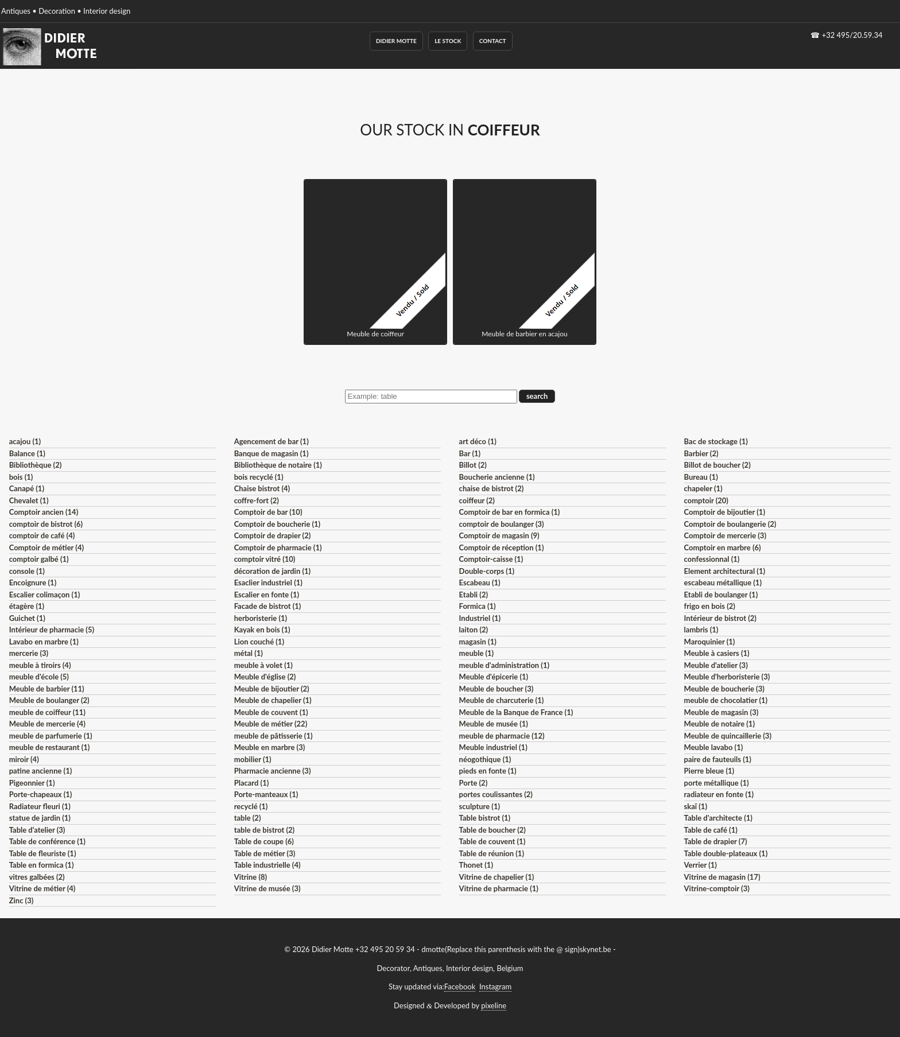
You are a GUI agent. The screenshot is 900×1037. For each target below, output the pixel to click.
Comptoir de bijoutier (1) (724, 511)
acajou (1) (25, 441)
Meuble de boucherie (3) (724, 688)
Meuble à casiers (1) (717, 653)
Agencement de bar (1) (271, 441)
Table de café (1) (711, 829)
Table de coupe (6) (264, 841)
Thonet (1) (476, 864)
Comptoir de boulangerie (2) (730, 524)
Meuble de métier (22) (271, 723)
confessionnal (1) (712, 559)
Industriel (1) (480, 618)
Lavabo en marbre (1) (44, 641)
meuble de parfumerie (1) (50, 735)
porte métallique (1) (716, 782)
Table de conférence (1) (47, 841)
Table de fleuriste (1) (42, 853)
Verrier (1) (700, 864)
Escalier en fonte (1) (266, 594)
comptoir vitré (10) (265, 559)
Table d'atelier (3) (37, 829)
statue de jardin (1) (40, 817)
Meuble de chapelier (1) (273, 700)
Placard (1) (251, 782)
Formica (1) (477, 606)
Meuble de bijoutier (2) (271, 688)
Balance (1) (27, 453)
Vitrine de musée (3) (267, 888)
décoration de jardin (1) (272, 571)
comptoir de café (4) (42, 535)
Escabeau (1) (480, 582)
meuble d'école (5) (39, 676)
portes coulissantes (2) (496, 794)
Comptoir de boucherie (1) (277, 524)
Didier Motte (396, 40)
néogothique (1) (485, 759)
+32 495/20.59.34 (852, 35)
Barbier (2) (701, 453)
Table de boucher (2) (492, 829)
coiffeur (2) (477, 500)
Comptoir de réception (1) (501, 547)
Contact (492, 40)
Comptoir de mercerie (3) (725, 535)
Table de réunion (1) (491, 853)
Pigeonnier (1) (32, 782)
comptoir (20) (706, 500)
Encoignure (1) (33, 582)
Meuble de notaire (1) (719, 723)
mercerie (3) (29, 653)
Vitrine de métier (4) (42, 888)
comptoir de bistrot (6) (46, 524)
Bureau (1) (701, 476)
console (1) (27, 571)
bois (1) (21, 476)
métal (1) (248, 653)
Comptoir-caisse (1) (491, 559)
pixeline (493, 1005)
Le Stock (448, 40)
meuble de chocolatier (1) (726, 700)
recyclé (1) (251, 806)
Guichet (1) (27, 618)
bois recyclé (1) (259, 476)
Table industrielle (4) (267, 864)
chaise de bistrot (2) (491, 488)
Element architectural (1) (724, 571)
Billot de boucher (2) (717, 464)
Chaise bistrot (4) (262, 488)
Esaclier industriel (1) (268, 582)
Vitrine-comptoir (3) (717, 888)
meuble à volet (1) (263, 665)
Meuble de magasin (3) (721, 712)
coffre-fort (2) (256, 500)
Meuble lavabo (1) (713, 747)
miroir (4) (24, 759)
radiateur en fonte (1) (719, 794)
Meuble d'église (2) (265, 676)
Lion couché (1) (259, 641)
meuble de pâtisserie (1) (273, 735)
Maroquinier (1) (709, 641)
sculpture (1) (479, 806)
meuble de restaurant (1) (49, 747)
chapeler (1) (703, 488)
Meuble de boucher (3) (496, 688)
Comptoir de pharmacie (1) (278, 547)
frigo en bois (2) (709, 606)
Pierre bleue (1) (709, 770)
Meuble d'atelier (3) (716, 665)
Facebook (459, 986)
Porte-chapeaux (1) (40, 794)
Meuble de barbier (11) (46, 688)
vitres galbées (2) (37, 876)
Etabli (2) (473, 594)
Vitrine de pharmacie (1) (498, 888)
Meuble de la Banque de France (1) (516, 712)
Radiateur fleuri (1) (40, 806)
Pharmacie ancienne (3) (272, 770)
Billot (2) (473, 464)
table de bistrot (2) (264, 829)
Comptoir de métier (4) (46, 547)
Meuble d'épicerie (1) (494, 676)
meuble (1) (476, 653)
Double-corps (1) (486, 571)
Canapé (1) (26, 488)
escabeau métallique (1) (723, 582)
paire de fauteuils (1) (717, 759)
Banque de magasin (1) (271, 453)
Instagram (495, 986)
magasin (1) (477, 641)
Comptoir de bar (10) (268, 511)
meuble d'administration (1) (504, 665)
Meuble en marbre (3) (269, 747)
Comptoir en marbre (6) (722, 547)
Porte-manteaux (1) (266, 794)
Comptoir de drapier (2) (272, 535)
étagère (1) (26, 606)
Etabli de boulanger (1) (721, 594)
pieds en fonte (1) (488, 770)
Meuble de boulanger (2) (49, 700)
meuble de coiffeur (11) (47, 712)
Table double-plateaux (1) (726, 853)
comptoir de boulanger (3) (501, 524)
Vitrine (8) (250, 876)
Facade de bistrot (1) (267, 606)
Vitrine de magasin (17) (722, 876)
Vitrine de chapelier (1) (496, 876)
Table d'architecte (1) (718, 817)
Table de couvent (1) (492, 841)
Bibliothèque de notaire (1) (278, 464)
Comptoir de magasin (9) (499, 535)
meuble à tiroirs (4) (40, 665)
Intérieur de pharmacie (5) (51, 629)
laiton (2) (473, 629)
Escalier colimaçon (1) (44, 594)
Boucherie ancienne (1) (497, 476)
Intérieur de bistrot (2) (720, 618)
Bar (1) (469, 453)
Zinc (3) (21, 900)
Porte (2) (473, 782)
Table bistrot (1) (485, 817)
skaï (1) (695, 806)
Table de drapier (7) (715, 841)
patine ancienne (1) (40, 770)
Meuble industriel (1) (493, 747)
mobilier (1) (252, 759)
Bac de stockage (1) (716, 441)
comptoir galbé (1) (39, 559)
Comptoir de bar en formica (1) (509, 511)
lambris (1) (701, 629)
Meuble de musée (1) (493, 723)
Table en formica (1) (41, 864)
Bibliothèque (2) (35, 464)
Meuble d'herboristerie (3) (727, 676)
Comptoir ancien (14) (44, 511)
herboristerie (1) (261, 618)
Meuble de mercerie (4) (47, 723)
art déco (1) (477, 441)
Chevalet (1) (29, 500)
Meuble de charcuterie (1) (501, 700)
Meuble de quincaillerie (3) (727, 735)
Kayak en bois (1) (262, 629)
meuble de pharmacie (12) (502, 735)
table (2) (247, 817)
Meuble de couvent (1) (271, 712)
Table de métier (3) (265, 853)
